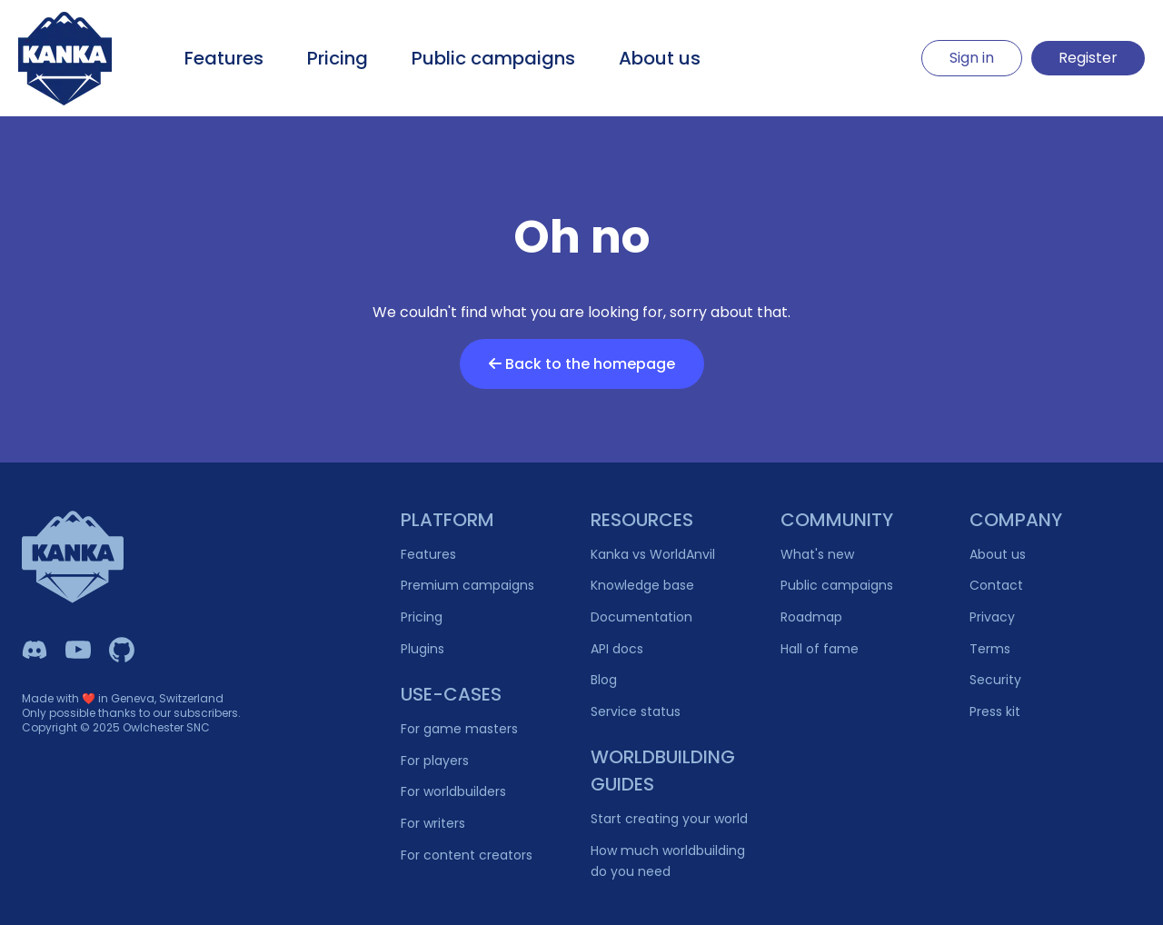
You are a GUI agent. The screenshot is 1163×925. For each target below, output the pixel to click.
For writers (433, 823)
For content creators (466, 855)
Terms (989, 649)
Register (1088, 57)
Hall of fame (819, 649)
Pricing (337, 58)
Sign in (971, 57)
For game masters (459, 729)
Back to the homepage (582, 363)
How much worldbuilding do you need (668, 860)
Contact (996, 585)
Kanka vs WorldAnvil (653, 554)
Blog (604, 680)
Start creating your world (669, 819)
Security (995, 680)
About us (660, 58)
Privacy (992, 617)
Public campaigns (493, 58)
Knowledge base (642, 585)
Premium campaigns (467, 585)
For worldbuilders (453, 791)
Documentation (641, 617)
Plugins (422, 649)
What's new (817, 554)
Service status (636, 711)
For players (435, 760)
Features (223, 58)
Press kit (994, 711)
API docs (617, 649)
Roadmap (811, 617)
